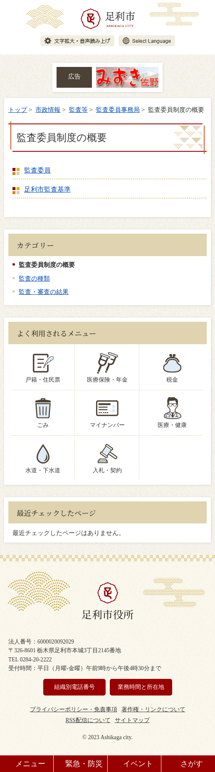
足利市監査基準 (47, 189)
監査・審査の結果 (44, 291)
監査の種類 (34, 278)
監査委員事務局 (118, 109)
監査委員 (37, 170)
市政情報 (47, 109)
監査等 (78, 109)
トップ (17, 109)
